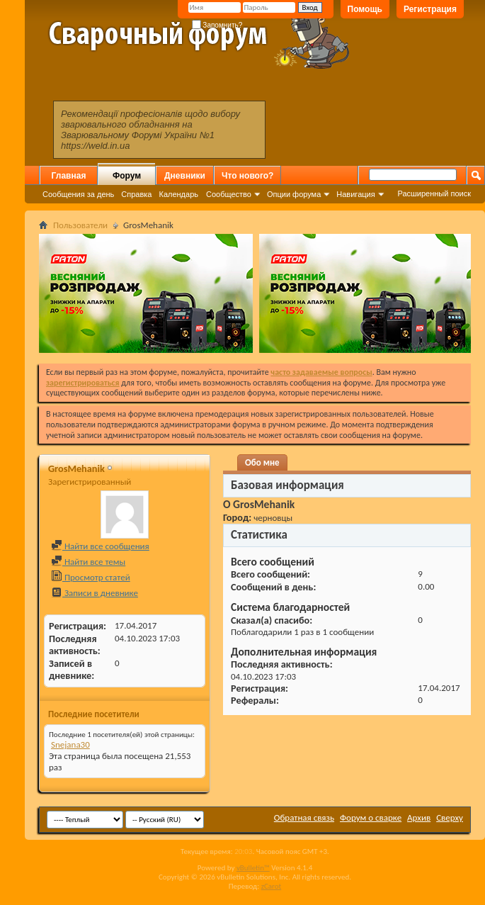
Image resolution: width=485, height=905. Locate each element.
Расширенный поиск (434, 193)
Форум (127, 176)
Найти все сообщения (100, 546)
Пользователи (80, 225)
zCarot (271, 886)
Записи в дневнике (94, 593)
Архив (418, 817)
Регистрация (430, 9)
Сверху (449, 817)
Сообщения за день (78, 194)
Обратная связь (304, 817)
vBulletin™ (253, 867)
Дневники (184, 176)
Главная (69, 176)
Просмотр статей (90, 577)
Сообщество (228, 194)
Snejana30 (70, 744)
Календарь (178, 194)
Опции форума (294, 194)
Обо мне (262, 462)
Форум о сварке (370, 817)
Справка (136, 194)
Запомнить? (217, 25)
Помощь (365, 9)
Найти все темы (88, 561)
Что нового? (247, 176)
